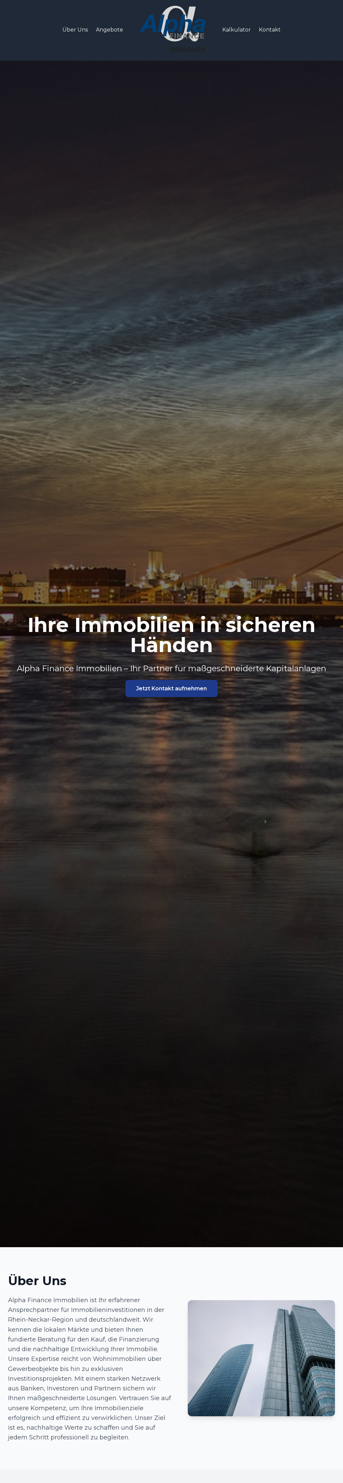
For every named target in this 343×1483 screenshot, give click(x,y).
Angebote (109, 30)
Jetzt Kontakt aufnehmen (171, 688)
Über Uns (75, 30)
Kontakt (270, 30)
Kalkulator (236, 30)
